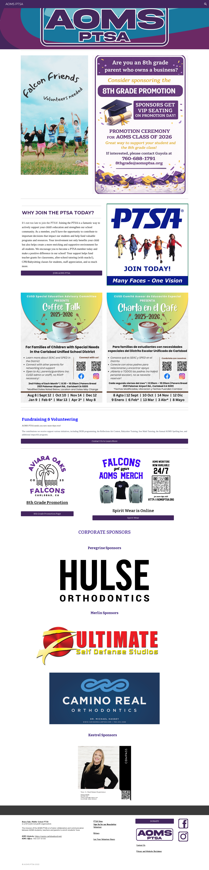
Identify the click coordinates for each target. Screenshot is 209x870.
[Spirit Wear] (133, 517)
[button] (205, 4)
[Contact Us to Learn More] (104, 441)
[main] (61, 236)
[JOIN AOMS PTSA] (61, 273)
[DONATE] (154, 821)
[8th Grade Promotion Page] (47, 513)
